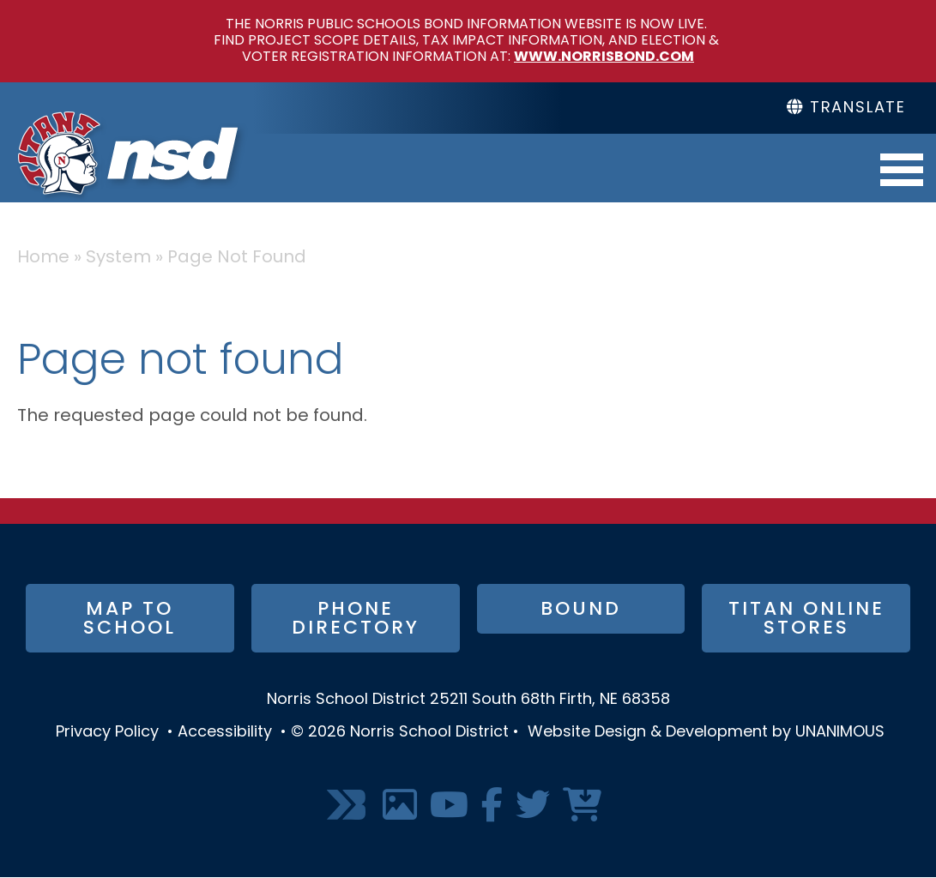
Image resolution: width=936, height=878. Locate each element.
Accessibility (225, 733)
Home (43, 258)
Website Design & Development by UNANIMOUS (706, 733)
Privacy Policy (107, 733)
